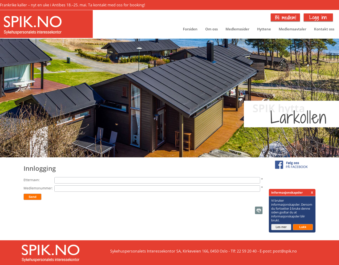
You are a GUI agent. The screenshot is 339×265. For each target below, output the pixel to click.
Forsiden (190, 29)
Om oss (211, 29)
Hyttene (264, 29)
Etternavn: (32, 180)
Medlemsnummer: (38, 188)
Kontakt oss (324, 29)
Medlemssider (237, 29)
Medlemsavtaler (292, 29)
